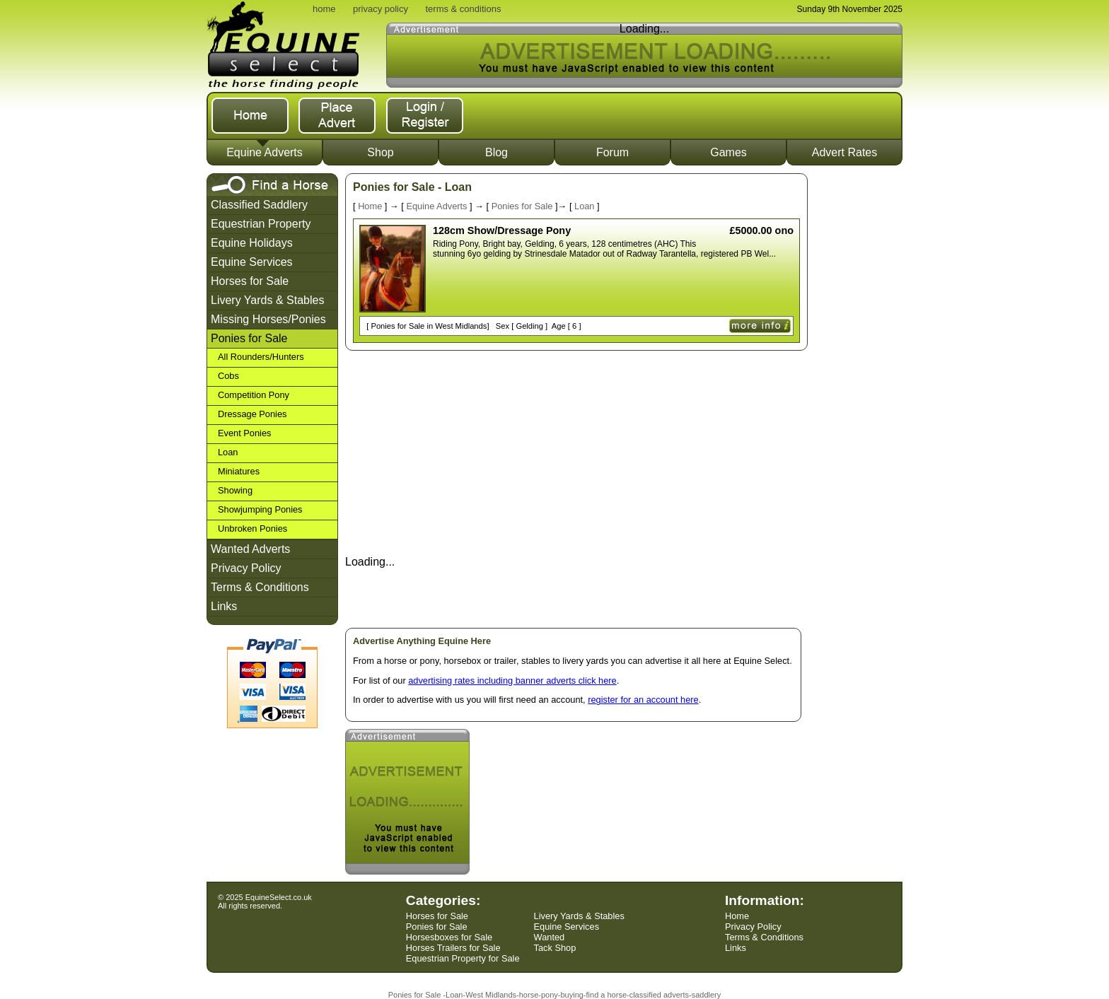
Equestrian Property (260, 224)
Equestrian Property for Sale (463, 958)
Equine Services (252, 262)
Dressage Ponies (252, 414)
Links (224, 606)
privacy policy (380, 9)
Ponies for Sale (249, 338)
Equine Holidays (252, 243)
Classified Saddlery (259, 205)
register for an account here (643, 699)
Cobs (228, 375)
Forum (612, 152)
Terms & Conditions (260, 587)
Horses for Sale (250, 281)
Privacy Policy (246, 568)
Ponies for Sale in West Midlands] (428, 326)
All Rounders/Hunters (261, 356)
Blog (496, 152)
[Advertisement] (859, 385)
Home (370, 206)
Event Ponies (244, 433)
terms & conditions (463, 9)
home (324, 9)
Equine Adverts (264, 152)
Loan (228, 452)
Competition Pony (253, 395)
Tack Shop (555, 947)
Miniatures (239, 471)
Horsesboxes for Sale (449, 937)
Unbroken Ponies (252, 528)
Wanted (549, 937)
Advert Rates (844, 152)
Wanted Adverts (250, 549)
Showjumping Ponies (260, 509)
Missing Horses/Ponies (268, 319)
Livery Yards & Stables (267, 300)
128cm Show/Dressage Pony (502, 230)
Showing (235, 490)
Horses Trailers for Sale (453, 947)
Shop (380, 152)
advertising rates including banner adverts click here (512, 680)
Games (728, 152)
